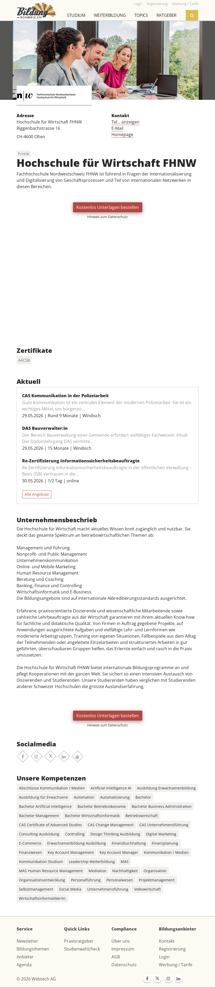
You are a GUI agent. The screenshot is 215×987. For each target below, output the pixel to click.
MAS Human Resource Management (51, 870)
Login (164, 957)
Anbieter (25, 957)
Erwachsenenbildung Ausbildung (76, 843)
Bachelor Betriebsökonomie (101, 806)
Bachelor (143, 797)
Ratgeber (167, 15)
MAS (125, 861)
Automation (84, 797)
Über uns (120, 941)
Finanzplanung (165, 843)
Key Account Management (71, 852)
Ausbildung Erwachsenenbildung (166, 788)
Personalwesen (119, 879)
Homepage (122, 134)
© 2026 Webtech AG (36, 979)
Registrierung (172, 949)
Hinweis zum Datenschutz (107, 216)
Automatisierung (115, 797)
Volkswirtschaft (147, 889)
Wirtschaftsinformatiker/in (42, 898)
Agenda (24, 965)
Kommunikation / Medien (166, 852)
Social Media (70, 889)
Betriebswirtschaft (141, 815)
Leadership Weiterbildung (92, 861)
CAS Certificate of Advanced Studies (50, 824)
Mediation (97, 870)
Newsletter (27, 941)
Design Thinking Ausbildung (115, 833)
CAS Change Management (111, 824)
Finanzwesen (30, 852)
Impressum (122, 949)
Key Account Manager (119, 852)
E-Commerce (30, 843)
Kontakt (166, 941)
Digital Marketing (161, 833)
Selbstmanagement (36, 889)
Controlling (75, 833)
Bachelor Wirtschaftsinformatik (92, 815)
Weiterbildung (110, 15)
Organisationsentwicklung (42, 879)
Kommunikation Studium (41, 861)
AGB (115, 957)
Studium (76, 15)
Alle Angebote (37, 494)
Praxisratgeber (79, 941)
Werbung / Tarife (175, 965)
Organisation (155, 870)
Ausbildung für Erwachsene (43, 797)
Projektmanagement (156, 879)
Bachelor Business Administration (162, 806)
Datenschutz (124, 965)
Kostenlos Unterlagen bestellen (107, 207)
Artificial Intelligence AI (111, 788)
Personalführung (86, 879)
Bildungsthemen (33, 949)
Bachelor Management (39, 815)
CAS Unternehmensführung (163, 824)
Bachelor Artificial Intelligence (45, 806)
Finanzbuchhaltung (129, 843)
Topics (141, 15)
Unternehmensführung (107, 889)
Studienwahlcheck (82, 949)
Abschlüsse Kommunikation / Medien (52, 788)
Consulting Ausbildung (39, 833)
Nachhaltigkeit (125, 870)
